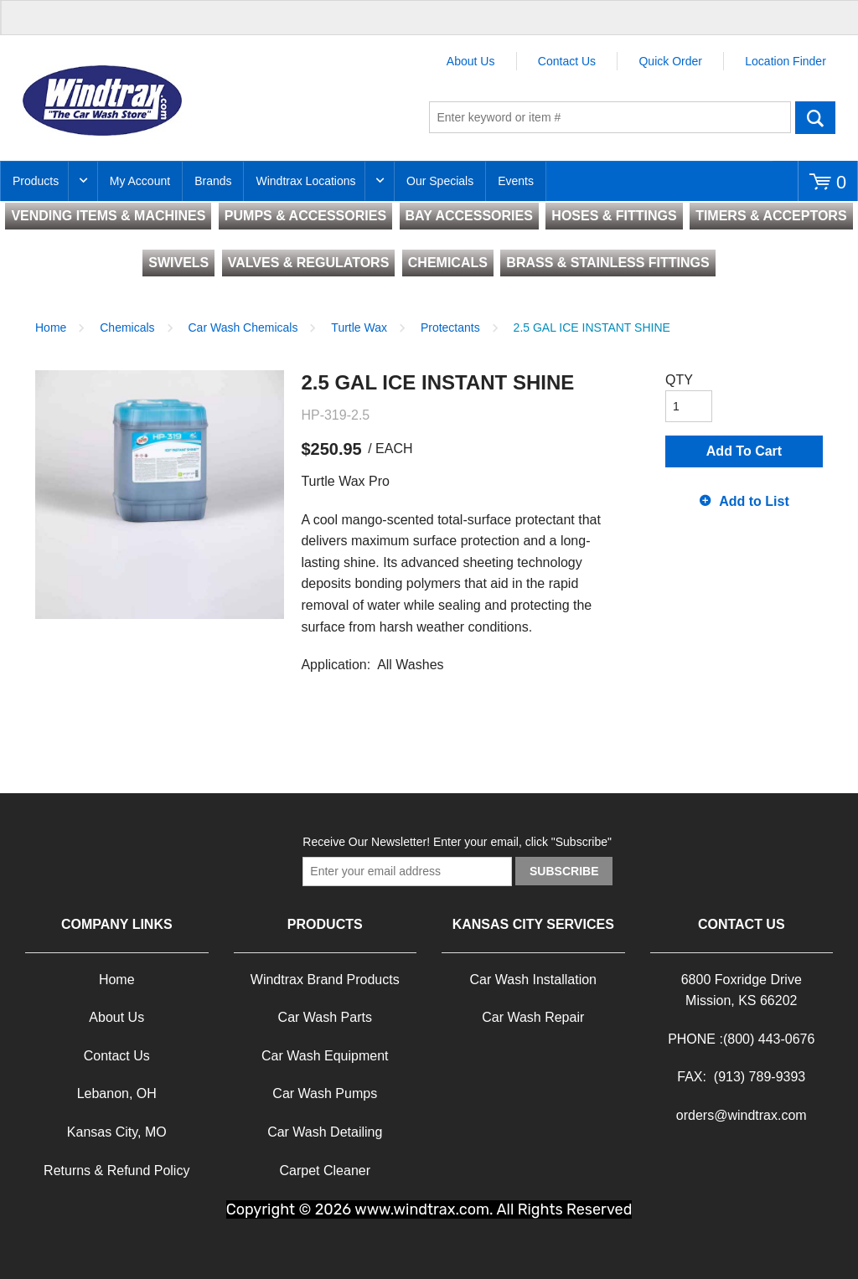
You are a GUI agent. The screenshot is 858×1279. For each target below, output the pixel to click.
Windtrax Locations (305, 181)
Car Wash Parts (325, 1017)
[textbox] (610, 117)
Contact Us (567, 61)
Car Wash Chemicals (243, 327)
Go (815, 117)
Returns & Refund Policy (116, 1170)
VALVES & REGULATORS (309, 262)
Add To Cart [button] (744, 451)
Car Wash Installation (533, 979)
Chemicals (127, 327)
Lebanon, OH (117, 1093)
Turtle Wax (359, 327)
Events (516, 181)
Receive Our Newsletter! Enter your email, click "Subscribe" (457, 841)
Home (50, 327)
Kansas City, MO (117, 1132)
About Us (471, 61)
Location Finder (785, 61)
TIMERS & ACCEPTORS (770, 216)
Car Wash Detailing (324, 1132)
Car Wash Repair (533, 1017)
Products (36, 181)
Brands (212, 181)
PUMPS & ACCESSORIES (305, 216)
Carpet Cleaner (325, 1170)
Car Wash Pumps (324, 1093)
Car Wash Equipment (324, 1056)
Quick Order (669, 61)
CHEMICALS (448, 262)
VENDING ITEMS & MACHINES (108, 216)
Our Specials (439, 181)
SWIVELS (178, 262)
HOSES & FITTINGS (613, 216)
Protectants (450, 327)
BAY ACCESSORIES (469, 216)
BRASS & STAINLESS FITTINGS (607, 262)
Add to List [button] (754, 501)
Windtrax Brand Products (325, 979)
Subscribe (564, 871)
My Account (140, 181)
